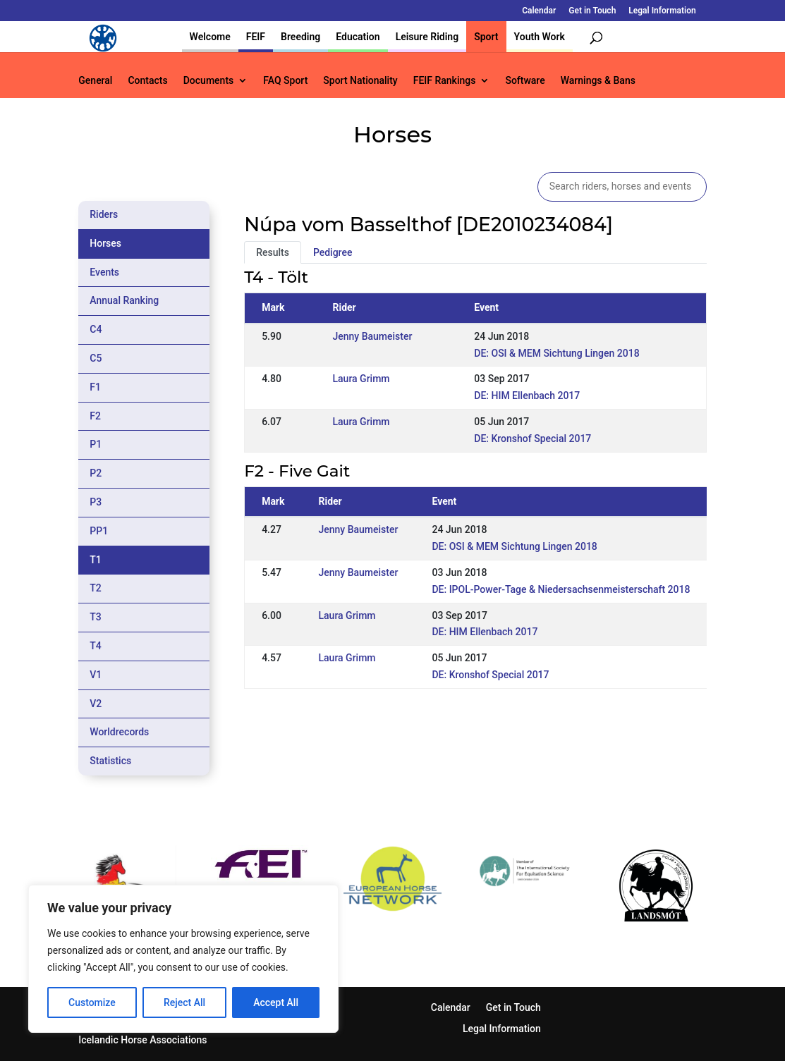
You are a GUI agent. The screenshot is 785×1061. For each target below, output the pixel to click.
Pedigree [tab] (333, 252)
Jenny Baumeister (372, 336)
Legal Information (661, 11)
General (95, 80)
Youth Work (539, 36)
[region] (183, 959)
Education (357, 36)
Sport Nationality (360, 80)
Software (524, 80)
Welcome (210, 36)
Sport (486, 36)
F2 (95, 416)
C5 (96, 358)
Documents (208, 80)
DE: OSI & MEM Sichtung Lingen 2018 (556, 353)
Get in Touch (592, 11)
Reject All (184, 1002)
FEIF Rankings (444, 80)
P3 (96, 502)
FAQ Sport (285, 80)
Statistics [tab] (110, 760)
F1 (95, 387)
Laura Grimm (360, 378)
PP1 (99, 530)
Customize (92, 1002)
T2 (96, 588)
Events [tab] (104, 272)
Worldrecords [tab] (119, 731)
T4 (96, 645)
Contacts (147, 80)
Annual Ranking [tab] (124, 300)
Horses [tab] (105, 243)
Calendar (539, 11)
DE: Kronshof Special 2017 (532, 438)
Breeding (300, 36)
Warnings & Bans (598, 80)
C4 (96, 329)
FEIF (255, 36)
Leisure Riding (427, 36)
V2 (96, 703)
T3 (96, 617)
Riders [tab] (104, 214)
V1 (96, 674)
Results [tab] (272, 252)
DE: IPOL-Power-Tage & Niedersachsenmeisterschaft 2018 (561, 589)
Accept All (275, 1002)
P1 (96, 444)
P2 (96, 473)
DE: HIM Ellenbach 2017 (527, 395)
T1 (96, 559)
